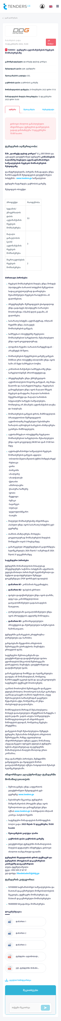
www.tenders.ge (26, 794)
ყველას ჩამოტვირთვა (18, 980)
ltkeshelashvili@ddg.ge (28, 873)
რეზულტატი (48, 109)
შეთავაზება (29, 109)
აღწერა (12, 109)
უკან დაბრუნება (10, 18)
